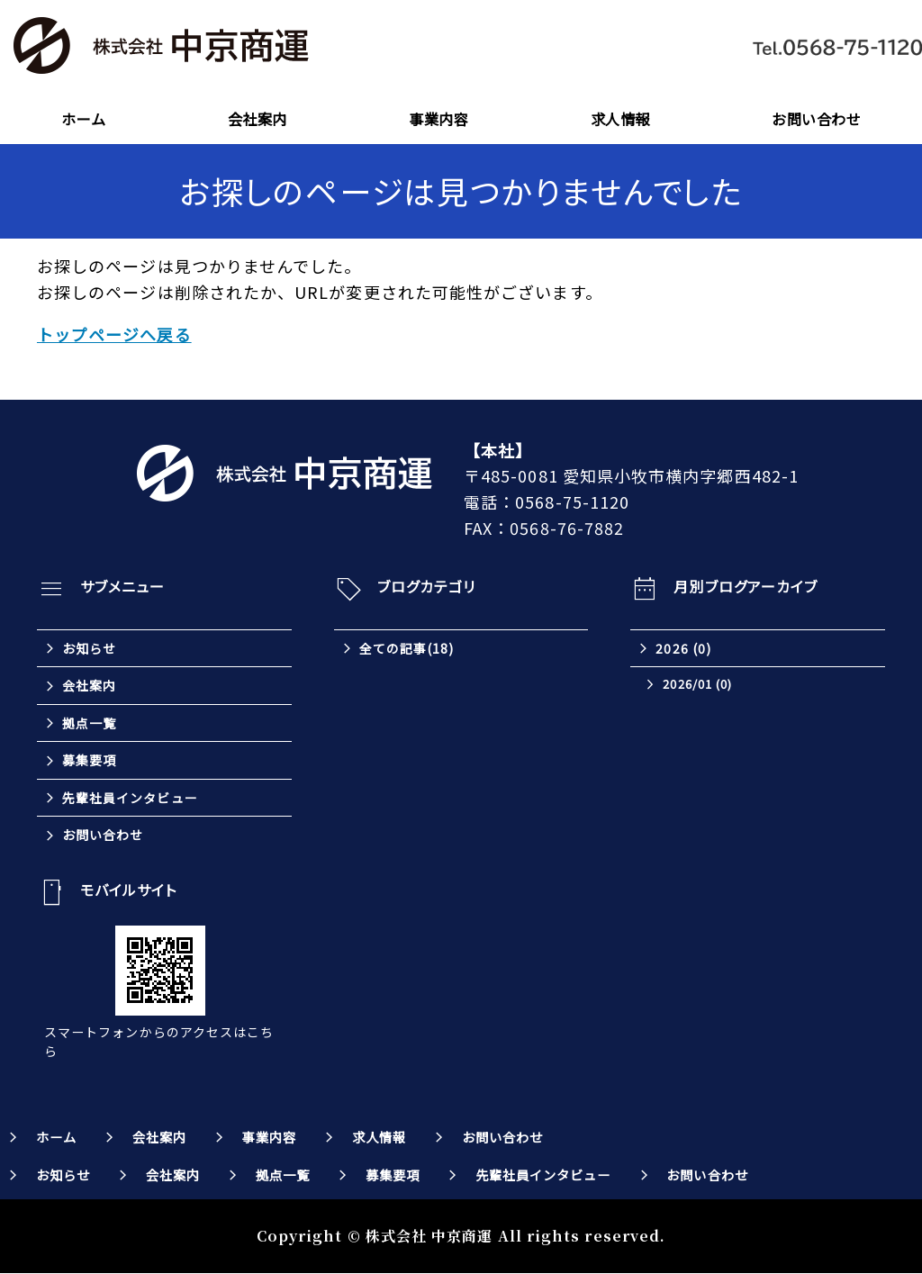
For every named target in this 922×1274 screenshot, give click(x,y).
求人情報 (620, 119)
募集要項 (89, 761)
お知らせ (89, 648)
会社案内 (257, 119)
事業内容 (438, 119)
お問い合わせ (816, 119)
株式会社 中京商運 (429, 1236)
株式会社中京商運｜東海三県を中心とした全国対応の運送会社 (162, 46)
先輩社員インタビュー (130, 798)
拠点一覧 (89, 723)
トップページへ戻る (114, 334)
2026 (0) (683, 648)
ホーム (83, 119)
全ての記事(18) (407, 648)
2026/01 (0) (697, 684)
